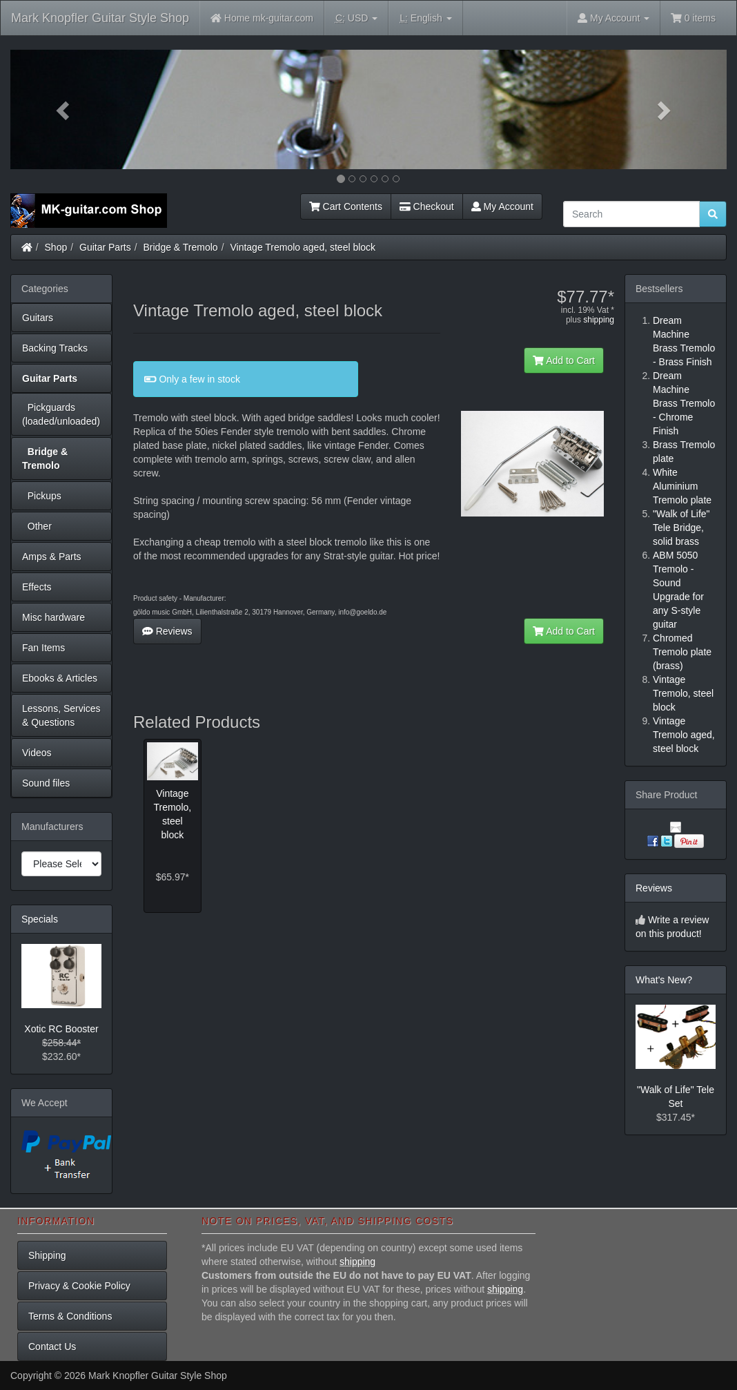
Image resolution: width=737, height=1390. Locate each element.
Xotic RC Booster (61, 1028)
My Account (502, 206)
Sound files (46, 783)
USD (356, 18)
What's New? (664, 979)
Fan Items (43, 647)
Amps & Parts (51, 556)
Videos (37, 752)
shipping (598, 320)
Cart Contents (345, 206)
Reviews (167, 631)
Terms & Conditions (70, 1316)
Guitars (37, 317)
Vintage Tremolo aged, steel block (302, 247)
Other (37, 526)
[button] (64, 109)
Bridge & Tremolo (181, 247)
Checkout (427, 206)
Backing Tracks (55, 348)
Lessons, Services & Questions (61, 715)
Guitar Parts (105, 247)
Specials (39, 919)
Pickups (41, 495)
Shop (56, 247)
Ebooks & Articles (59, 678)
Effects (37, 586)
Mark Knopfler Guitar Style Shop (100, 18)
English (425, 18)
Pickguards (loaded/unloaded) (61, 414)
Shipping (47, 1255)
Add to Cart (564, 360)
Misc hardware (53, 617)
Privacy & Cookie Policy (79, 1285)
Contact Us (52, 1346)
